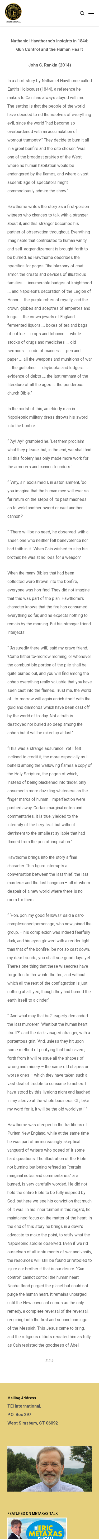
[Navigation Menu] (91, 13)
